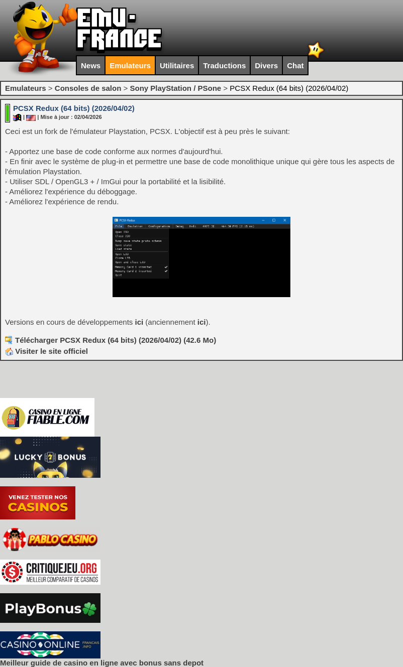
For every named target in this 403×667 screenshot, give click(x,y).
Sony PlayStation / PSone (175, 88)
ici (139, 322)
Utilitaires (177, 65)
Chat (295, 65)
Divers (266, 65)
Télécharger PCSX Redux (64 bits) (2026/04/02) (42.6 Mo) (115, 340)
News (90, 65)
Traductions (224, 65)
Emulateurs (130, 65)
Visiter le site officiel (46, 351)
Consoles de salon (88, 88)
